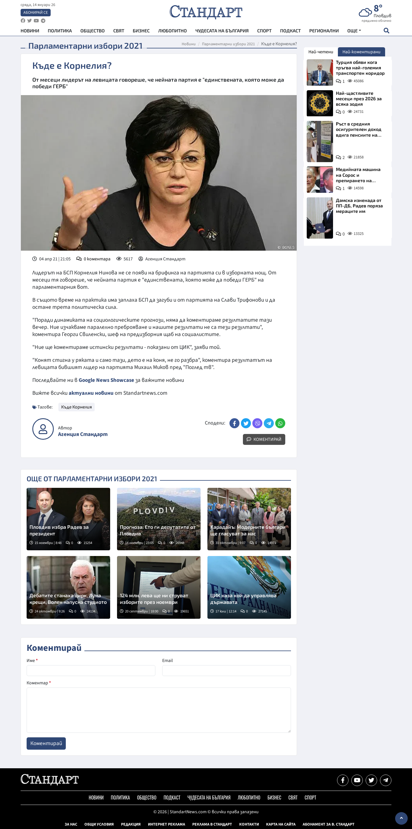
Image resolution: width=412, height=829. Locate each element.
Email (167, 660)
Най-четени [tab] (320, 52)
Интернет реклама (166, 824)
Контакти (249, 824)
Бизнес (141, 31)
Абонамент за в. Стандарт (328, 824)
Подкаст (290, 31)
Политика (60, 31)
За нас (71, 824)
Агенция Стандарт (83, 434)
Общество (92, 31)
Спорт (264, 31)
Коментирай (264, 439)
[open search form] (386, 32)
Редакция (131, 824)
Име (32, 660)
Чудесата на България (222, 31)
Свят (118, 31)
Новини (30, 31)
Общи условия (99, 824)
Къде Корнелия (76, 406)
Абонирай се (35, 13)
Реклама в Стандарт (212, 824)
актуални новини (91, 393)
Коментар (39, 682)
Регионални (324, 31)
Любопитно (172, 31)
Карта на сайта (281, 824)
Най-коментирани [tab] (361, 52)
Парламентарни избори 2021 (228, 44)
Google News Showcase (107, 380)
